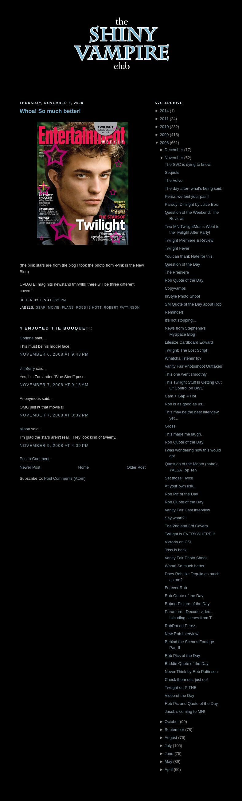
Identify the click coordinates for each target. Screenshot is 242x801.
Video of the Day (179, 695)
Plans (68, 307)
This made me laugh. (183, 434)
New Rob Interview (181, 633)
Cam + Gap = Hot (180, 396)
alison (25, 429)
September (174, 729)
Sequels (172, 172)
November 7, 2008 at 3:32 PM (54, 415)
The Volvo (173, 180)
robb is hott (89, 307)
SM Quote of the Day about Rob (193, 304)
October (172, 721)
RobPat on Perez (180, 625)
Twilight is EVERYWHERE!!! (190, 534)
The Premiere (177, 272)
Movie (54, 307)
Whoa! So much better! (50, 111)
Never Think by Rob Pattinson (191, 671)
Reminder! (174, 312)
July (168, 745)
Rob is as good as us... (185, 404)
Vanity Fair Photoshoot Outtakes (193, 366)
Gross (170, 426)
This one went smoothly (186, 374)
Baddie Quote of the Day (186, 663)
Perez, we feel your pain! (187, 196)
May (168, 761)
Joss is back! (176, 550)
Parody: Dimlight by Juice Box (191, 204)
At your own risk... (180, 486)
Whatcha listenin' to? (183, 358)
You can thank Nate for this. (189, 256)
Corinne (27, 338)
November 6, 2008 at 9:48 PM (54, 354)
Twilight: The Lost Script (186, 350)
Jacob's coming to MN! (185, 711)
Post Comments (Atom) (65, 478)
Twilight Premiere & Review (189, 240)
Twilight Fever (177, 248)
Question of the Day (182, 264)
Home (83, 467)
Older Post (136, 467)
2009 (164, 134)
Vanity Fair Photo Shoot (185, 558)
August (171, 737)
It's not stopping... (180, 320)
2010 (164, 126)
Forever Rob (176, 587)
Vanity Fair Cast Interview (187, 510)
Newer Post (30, 467)
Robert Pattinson (122, 307)
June (169, 753)
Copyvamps (175, 288)
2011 (164, 118)
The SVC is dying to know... (189, 164)
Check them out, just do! (186, 679)
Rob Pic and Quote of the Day (191, 703)
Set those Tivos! (179, 478)
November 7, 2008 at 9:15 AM (54, 384)
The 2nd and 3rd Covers (186, 526)
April (169, 769)
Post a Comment (34, 458)
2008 (164, 142)
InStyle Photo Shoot (182, 296)
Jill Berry (27, 368)
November (174, 157)
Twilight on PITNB (180, 687)
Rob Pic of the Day (181, 494)
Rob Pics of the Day (182, 655)
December (174, 149)
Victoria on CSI (178, 542)
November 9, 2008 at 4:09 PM (54, 445)
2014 (164, 110)
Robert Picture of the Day (187, 603)
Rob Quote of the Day (184, 280)
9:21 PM (59, 300)
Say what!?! (175, 518)
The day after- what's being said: (193, 188)
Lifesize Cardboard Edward (189, 342)
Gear (41, 307)
